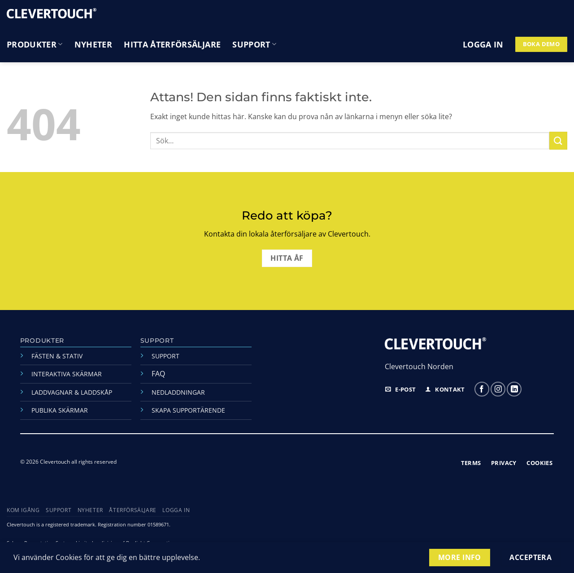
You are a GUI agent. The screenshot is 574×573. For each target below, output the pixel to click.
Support (254, 44)
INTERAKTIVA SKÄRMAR (66, 374)
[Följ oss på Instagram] (498, 389)
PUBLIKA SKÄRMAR (59, 410)
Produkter (35, 44)
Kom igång (23, 510)
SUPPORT (165, 356)
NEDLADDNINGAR (178, 392)
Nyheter (93, 44)
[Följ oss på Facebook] (481, 389)
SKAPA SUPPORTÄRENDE (188, 410)
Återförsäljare (133, 510)
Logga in (176, 510)
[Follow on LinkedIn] (514, 389)
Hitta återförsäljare (172, 44)
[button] (483, 44)
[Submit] (558, 140)
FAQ (158, 374)
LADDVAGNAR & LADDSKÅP (71, 392)
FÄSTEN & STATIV (57, 356)
